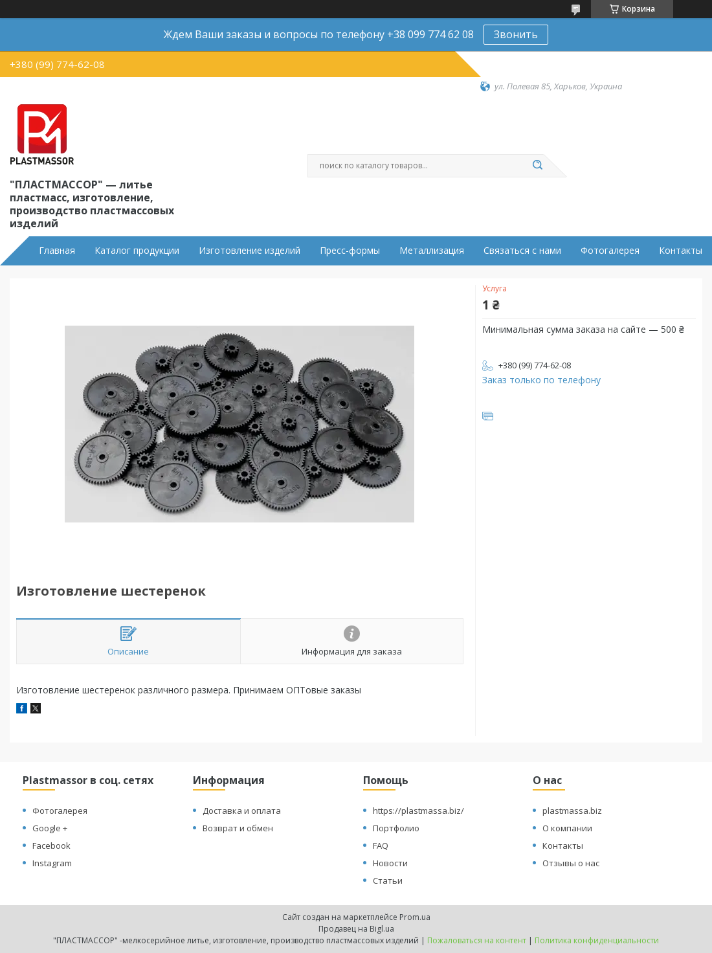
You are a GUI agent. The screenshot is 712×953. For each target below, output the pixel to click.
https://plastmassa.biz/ (418, 810)
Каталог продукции (137, 250)
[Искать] (537, 165)
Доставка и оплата (242, 810)
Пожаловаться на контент (476, 940)
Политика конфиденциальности (597, 940)
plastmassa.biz (572, 810)
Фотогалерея (610, 250)
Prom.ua (414, 917)
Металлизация (431, 250)
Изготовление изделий (249, 250)
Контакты (680, 250)
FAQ (380, 845)
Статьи (388, 880)
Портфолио (396, 828)
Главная (57, 250)
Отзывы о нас (570, 863)
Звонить (516, 34)
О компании (567, 828)
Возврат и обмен (238, 828)
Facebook (51, 845)
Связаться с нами (522, 250)
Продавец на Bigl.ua (356, 928)
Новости (390, 863)
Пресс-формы (350, 250)
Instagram (52, 863)
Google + (49, 828)
